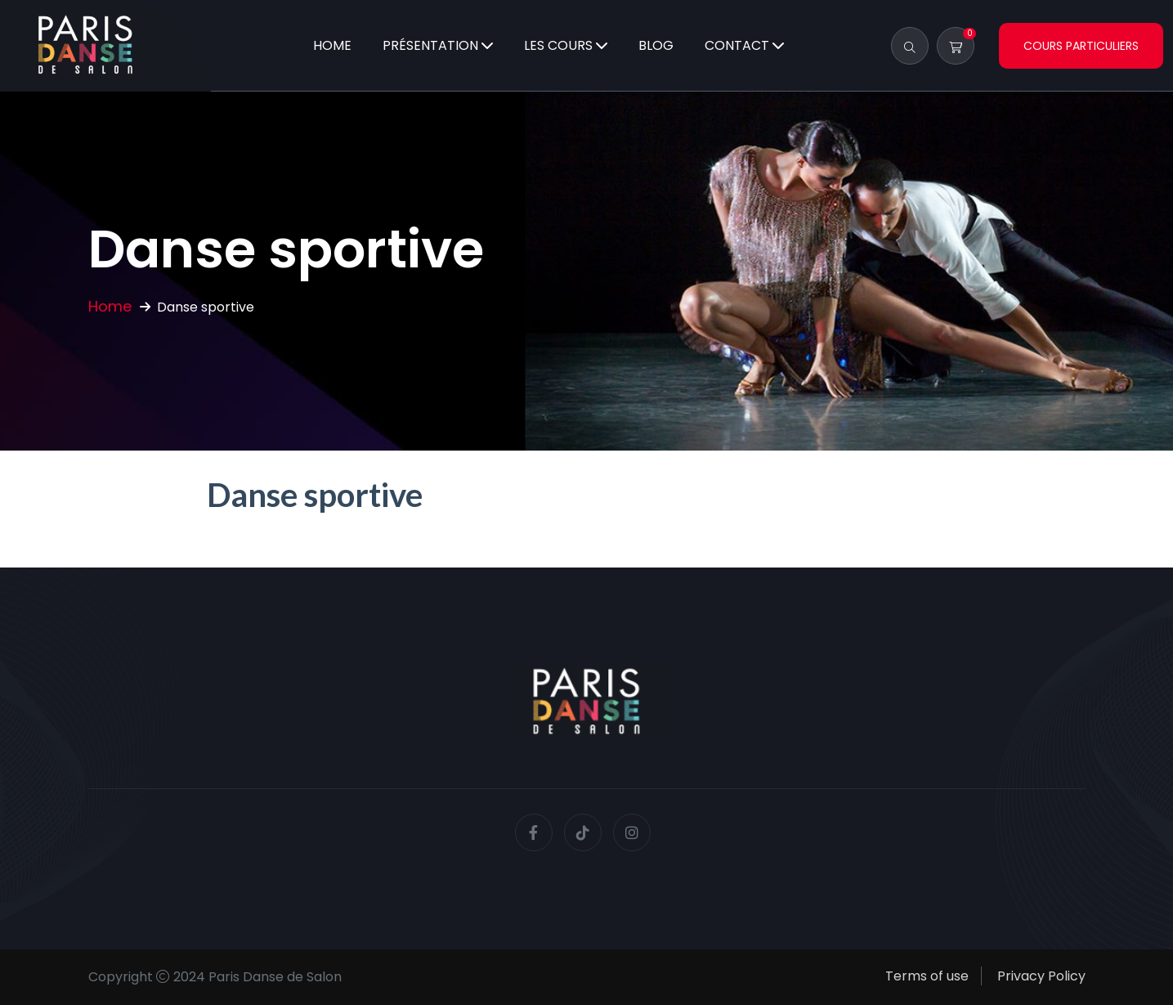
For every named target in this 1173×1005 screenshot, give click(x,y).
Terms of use (927, 976)
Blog (656, 45)
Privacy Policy (1041, 976)
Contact (737, 45)
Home (332, 45)
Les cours (558, 45)
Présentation (430, 45)
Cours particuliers (1081, 46)
